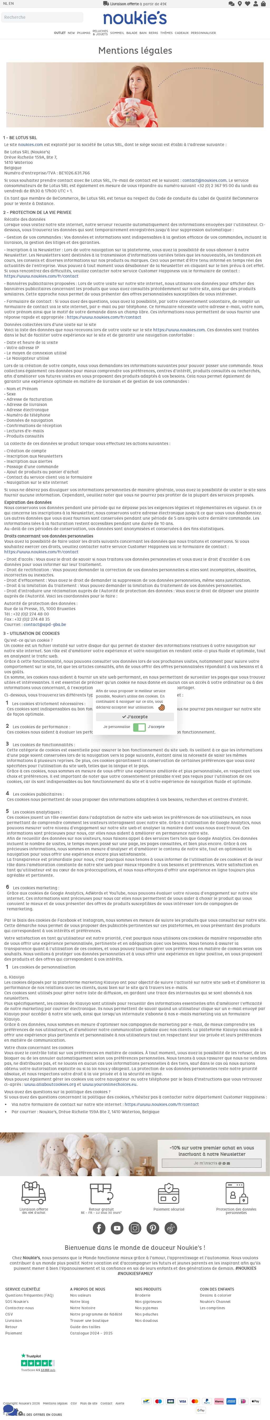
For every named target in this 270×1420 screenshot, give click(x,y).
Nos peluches (146, 1314)
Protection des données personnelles (236, 1211)
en (11, 3)
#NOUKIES (245, 1268)
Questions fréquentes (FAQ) (29, 1295)
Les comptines (212, 1308)
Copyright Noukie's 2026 (22, 1403)
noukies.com (30, 144)
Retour (11, 1327)
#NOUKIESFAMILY (135, 1273)
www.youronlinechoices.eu (109, 1084)
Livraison (13, 1320)
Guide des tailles (85, 1327)
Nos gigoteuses (148, 1301)
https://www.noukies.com (179, 329)
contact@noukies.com (204, 180)
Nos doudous (146, 1320)
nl (6, 3)
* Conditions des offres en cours (32, 1415)
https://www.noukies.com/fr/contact (41, 276)
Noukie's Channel (215, 1301)
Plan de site (89, 1403)
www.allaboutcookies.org (50, 1084)
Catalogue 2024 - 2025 (91, 1333)
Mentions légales (56, 1403)
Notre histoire (82, 1308)
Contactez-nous (19, 1308)
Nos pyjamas (146, 1308)
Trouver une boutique (89, 1320)
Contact (106, 1403)
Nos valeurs (80, 1295)
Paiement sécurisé (168, 1209)
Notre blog (79, 1301)
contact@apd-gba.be (45, 624)
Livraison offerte (33, 1210)
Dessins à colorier (216, 1295)
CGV (9, 1314)
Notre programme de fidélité (96, 1314)
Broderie (143, 1295)
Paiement (13, 1333)
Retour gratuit (101, 1210)
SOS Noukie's (16, 1301)
